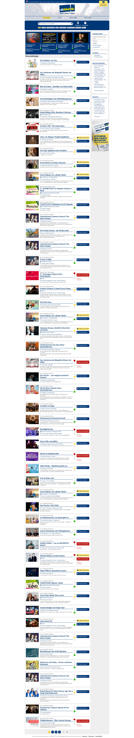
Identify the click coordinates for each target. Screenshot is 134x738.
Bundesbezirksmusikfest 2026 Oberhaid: (50, 193)
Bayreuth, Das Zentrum (47, 599)
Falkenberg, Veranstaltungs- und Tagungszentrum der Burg (55, 695)
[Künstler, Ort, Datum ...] (55, 24)
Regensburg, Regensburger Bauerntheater (51, 305)
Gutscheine (87, 17)
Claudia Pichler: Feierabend (30, 45)
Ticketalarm (73, 17)
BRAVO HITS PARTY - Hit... (100, 87)
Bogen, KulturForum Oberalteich (49, 408)
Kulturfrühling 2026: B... (99, 108)
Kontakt (57, 2)
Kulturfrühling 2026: (45, 114)
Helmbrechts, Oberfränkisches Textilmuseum (52, 116)
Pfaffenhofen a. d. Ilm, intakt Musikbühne (51, 533)
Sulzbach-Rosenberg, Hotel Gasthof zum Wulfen (53, 77)
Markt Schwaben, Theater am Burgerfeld (51, 128)
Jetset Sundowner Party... (100, 70)
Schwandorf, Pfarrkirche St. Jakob (49, 320)
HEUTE (60, 17)
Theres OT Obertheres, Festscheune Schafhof (52, 508)
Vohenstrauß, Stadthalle (47, 364)
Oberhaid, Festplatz (46, 195)
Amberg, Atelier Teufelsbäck (48, 263)
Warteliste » (79, 278)
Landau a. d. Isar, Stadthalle (48, 481)
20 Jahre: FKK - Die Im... (99, 110)
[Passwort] (99, 41)
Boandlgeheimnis (98, 104)
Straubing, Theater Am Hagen (48, 723)
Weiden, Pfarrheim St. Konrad (48, 456)
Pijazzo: (42, 278)
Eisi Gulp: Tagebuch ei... (99, 113)
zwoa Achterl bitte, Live (99, 86)
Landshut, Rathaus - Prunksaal (48, 179)
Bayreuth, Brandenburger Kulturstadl (50, 610)
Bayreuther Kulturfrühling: (46, 597)
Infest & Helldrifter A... (99, 65)
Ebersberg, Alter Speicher (47, 139)
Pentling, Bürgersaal (46, 712)
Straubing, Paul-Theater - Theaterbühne (50, 520)
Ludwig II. (96, 81)
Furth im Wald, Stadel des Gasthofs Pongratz (52, 433)
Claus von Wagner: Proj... (100, 112)
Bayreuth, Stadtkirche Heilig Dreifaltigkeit (51, 496)
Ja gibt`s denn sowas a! (99, 107)
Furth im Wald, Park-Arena (48, 233)
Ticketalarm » (79, 279)
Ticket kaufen (82, 62)
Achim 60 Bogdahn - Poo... (100, 79)
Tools (53, 2)
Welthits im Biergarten (99, 72)
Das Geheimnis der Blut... (100, 101)
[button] (95, 43)
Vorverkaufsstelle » (98, 57)
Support (48, 2)
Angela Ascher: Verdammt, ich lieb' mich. (79, 46)
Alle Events (47, 17)
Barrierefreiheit (98, 736)
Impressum (63, 2)
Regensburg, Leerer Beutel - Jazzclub (50, 165)
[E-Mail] (99, 39)
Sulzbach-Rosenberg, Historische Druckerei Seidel (53, 547)
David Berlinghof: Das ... (99, 105)
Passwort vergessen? (97, 45)
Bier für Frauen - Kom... (99, 102)
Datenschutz (91, 736)
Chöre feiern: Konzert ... (99, 76)
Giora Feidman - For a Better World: (48, 177)
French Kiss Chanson (99, 84)
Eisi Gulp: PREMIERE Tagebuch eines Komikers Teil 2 (63, 46)
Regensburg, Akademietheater (48, 63)
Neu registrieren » (96, 47)
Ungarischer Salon (98, 78)
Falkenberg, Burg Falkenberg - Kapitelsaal (51, 349)
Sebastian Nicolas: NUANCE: (47, 332)
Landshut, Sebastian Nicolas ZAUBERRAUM (52, 334)
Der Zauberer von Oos (99, 99)
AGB (44, 2)
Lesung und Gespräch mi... (100, 73)
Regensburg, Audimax (47, 221)
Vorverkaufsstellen (34, 2)
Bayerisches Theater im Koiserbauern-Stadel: (50, 431)
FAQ (41, 2)
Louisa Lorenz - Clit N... (99, 69)
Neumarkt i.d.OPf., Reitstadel (48, 153)
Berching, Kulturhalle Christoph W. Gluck (51, 667)
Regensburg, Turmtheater (47, 89)
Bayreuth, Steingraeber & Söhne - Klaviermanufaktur (53, 280)
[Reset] (72, 24)
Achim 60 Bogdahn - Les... (100, 75)
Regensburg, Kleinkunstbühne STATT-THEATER (52, 101)
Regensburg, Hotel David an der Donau (50, 421)
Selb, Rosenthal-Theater (47, 654)
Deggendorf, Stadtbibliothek (48, 392)
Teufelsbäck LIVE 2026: (46, 261)
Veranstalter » (97, 55)
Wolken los (96, 67)
